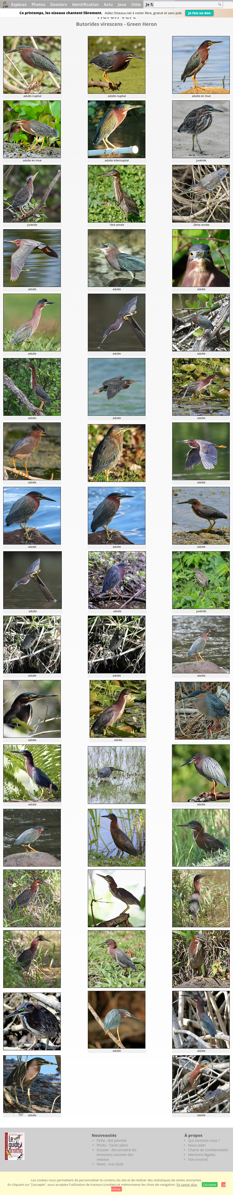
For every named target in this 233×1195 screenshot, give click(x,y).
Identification (85, 4)
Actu (108, 4)
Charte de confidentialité (208, 1150)
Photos (38, 4)
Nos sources (198, 1159)
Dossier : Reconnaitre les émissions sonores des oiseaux (116, 1155)
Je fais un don (199, 13)
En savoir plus (187, 1184)
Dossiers (58, 4)
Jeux (122, 4)
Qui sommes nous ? (204, 1140)
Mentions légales (201, 1154)
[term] (182, 4)
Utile (136, 4)
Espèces (19, 4)
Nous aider (197, 1145)
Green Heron (142, 24)
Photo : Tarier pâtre (112, 1145)
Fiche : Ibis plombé (112, 1140)
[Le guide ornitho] (15, 1146)
